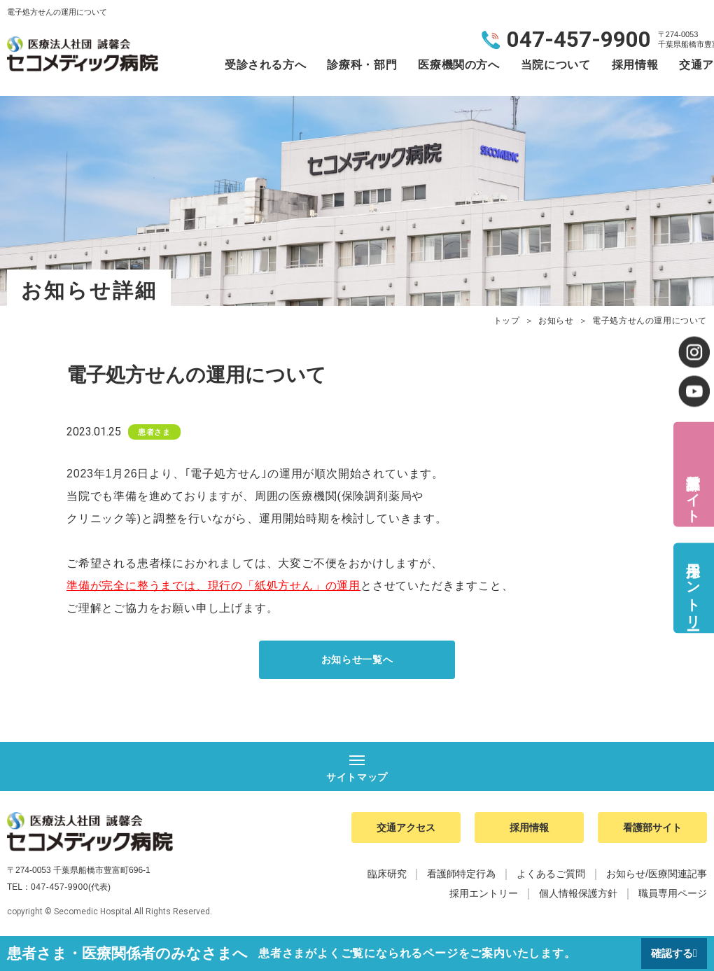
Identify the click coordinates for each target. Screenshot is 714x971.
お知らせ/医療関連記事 (656, 879)
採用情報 (635, 65)
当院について (556, 65)
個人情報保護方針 (578, 898)
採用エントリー (693, 587)
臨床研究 (387, 879)
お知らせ (555, 321)
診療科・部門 (362, 65)
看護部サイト (693, 489)
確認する (670, 953)
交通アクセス (406, 831)
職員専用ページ (672, 898)
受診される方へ (265, 65)
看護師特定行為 (461, 879)
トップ (506, 321)
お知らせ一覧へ (357, 660)
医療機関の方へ (458, 65)
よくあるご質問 (551, 879)
